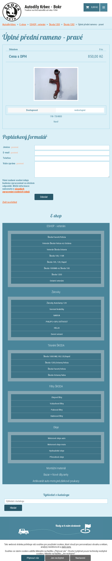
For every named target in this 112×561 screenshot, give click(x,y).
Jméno (10, 147)
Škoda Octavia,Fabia (57, 375)
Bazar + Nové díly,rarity (56, 474)
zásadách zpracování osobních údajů (16, 190)
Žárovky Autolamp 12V (57, 303)
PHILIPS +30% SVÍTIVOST (57, 321)
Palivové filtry (57, 409)
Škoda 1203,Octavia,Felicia (57, 362)
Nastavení (80, 558)
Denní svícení (57, 334)
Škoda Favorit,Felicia (57, 368)
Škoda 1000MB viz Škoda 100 (57, 268)
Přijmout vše (33, 558)
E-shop (22, 24)
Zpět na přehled (9, 202)
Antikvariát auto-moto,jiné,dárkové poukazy (56, 481)
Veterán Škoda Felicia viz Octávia (56, 243)
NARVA (57, 315)
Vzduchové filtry (57, 403)
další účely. (66, 547)
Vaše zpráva (13, 163)
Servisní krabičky (57, 309)
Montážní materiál (56, 468)
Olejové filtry (56, 397)
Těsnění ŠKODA (56, 345)
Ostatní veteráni (57, 280)
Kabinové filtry (57, 416)
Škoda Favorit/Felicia (57, 237)
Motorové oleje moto (57, 444)
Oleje (56, 427)
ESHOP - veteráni (37, 24)
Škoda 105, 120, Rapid (56, 262)
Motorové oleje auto (57, 438)
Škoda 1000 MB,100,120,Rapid (56, 356)
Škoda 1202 (69, 24)
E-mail (10, 152)
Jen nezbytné (57, 558)
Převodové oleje (57, 457)
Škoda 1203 (54, 24)
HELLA (57, 328)
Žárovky (56, 292)
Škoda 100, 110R (56, 255)
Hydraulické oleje (56, 450)
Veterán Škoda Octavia (57, 249)
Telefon (7, 158)
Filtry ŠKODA (56, 386)
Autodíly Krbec (9, 24)
